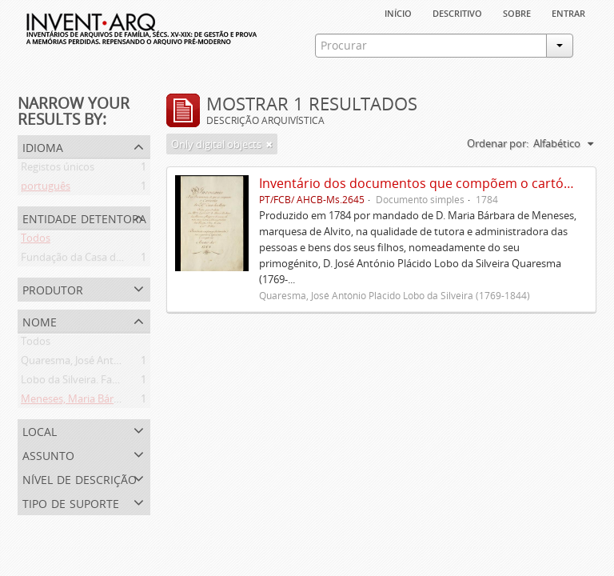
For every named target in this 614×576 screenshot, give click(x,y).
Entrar (568, 12)
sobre (517, 12)
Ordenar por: (497, 143)
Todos (35, 241)
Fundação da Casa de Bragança (94, 260)
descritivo (457, 12)
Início (398, 12)
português (45, 189)
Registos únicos (57, 169)
